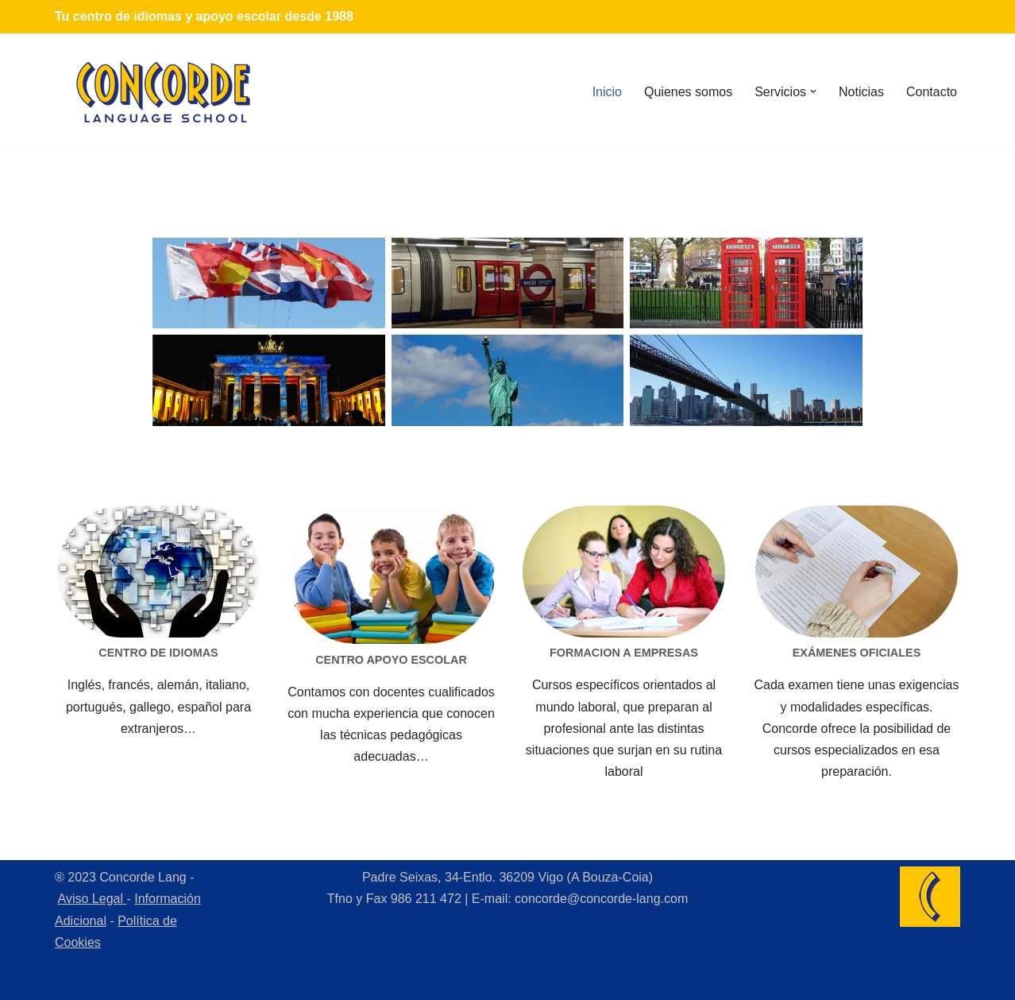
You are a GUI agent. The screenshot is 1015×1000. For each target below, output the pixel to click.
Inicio (607, 92)
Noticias (861, 92)
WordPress (194, 979)
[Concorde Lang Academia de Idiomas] (163, 92)
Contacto (931, 92)
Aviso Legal (92, 898)
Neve (26, 979)
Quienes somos (688, 92)
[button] (813, 91)
